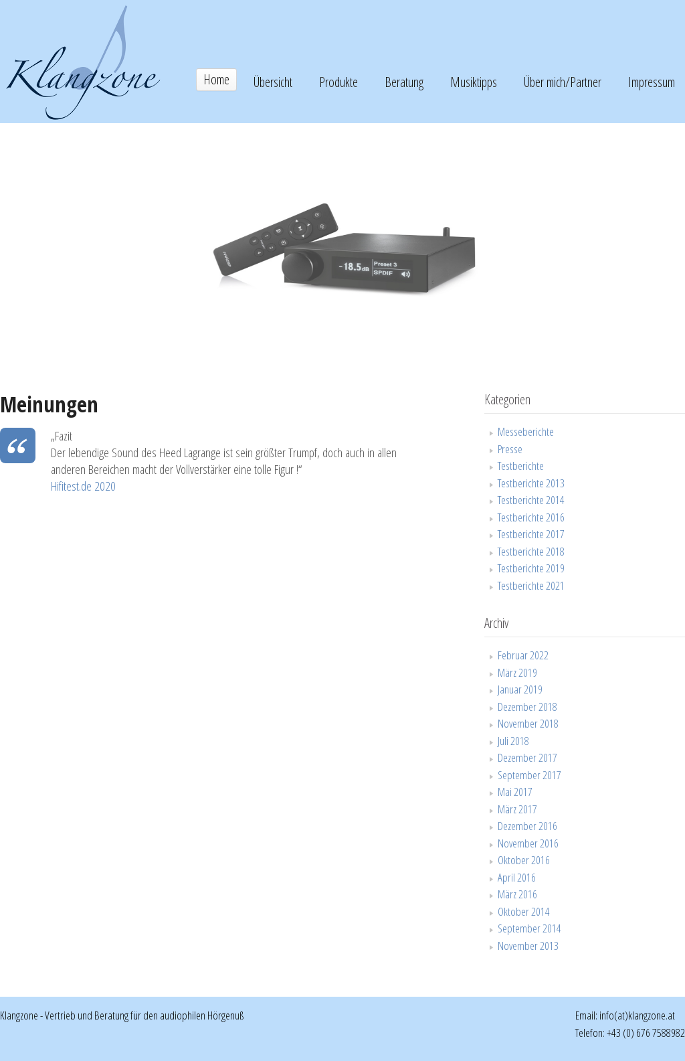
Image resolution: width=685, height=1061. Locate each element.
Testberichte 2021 (531, 585)
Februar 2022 (523, 655)
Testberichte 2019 (531, 568)
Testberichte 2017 (531, 534)
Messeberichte (526, 431)
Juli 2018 (513, 740)
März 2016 (517, 894)
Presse (510, 449)
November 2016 (528, 843)
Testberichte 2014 (531, 499)
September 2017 (529, 775)
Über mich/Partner (562, 82)
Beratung (404, 82)
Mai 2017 (515, 791)
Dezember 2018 (527, 706)
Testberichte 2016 (531, 517)
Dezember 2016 (527, 825)
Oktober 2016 (524, 860)
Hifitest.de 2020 (83, 486)
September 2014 (529, 928)
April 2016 (517, 877)
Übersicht (273, 82)
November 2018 (528, 723)
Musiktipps (473, 82)
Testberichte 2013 (531, 483)
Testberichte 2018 (531, 551)
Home (216, 79)
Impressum (651, 82)
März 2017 (517, 809)
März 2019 (517, 672)
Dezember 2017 (527, 757)
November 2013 (528, 945)
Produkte (338, 82)
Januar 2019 (520, 689)
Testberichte (521, 465)
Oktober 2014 (524, 911)
